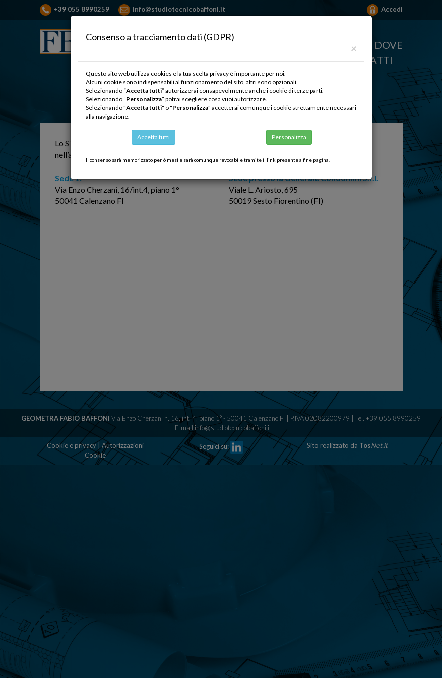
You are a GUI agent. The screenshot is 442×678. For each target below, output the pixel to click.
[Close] (354, 48)
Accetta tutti (153, 137)
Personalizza (289, 137)
